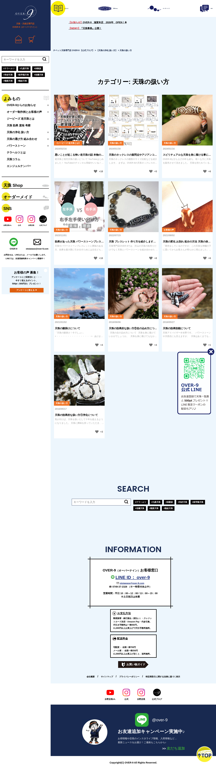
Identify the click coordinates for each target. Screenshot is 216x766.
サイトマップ (107, 676)
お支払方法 (124, 613)
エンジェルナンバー (19, 166)
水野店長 (141, 694)
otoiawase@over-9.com (132, 583)
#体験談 (37, 68)
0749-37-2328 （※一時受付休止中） (131, 586)
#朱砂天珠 (8, 75)
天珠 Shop (13, 185)
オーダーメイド (18, 197)
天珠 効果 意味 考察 (19, 125)
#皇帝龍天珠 (23, 75)
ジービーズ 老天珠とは (20, 118)
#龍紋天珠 (22, 81)
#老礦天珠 (38, 75)
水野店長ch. (110, 694)
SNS (7, 208)
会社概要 (91, 676)
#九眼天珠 (24, 68)
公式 (126, 694)
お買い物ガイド (133, 664)
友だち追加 (173, 748)
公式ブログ (157, 694)
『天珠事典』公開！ (85, 28)
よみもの (11, 98)
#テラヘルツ (9, 68)
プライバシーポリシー (129, 676)
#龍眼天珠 (8, 81)
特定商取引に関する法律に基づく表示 (163, 676)
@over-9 (151, 720)
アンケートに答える (25, 290)
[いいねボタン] (95, 171)
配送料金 (122, 638)
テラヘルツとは (16, 152)
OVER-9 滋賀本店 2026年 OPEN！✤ (98, 22)
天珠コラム (13, 159)
